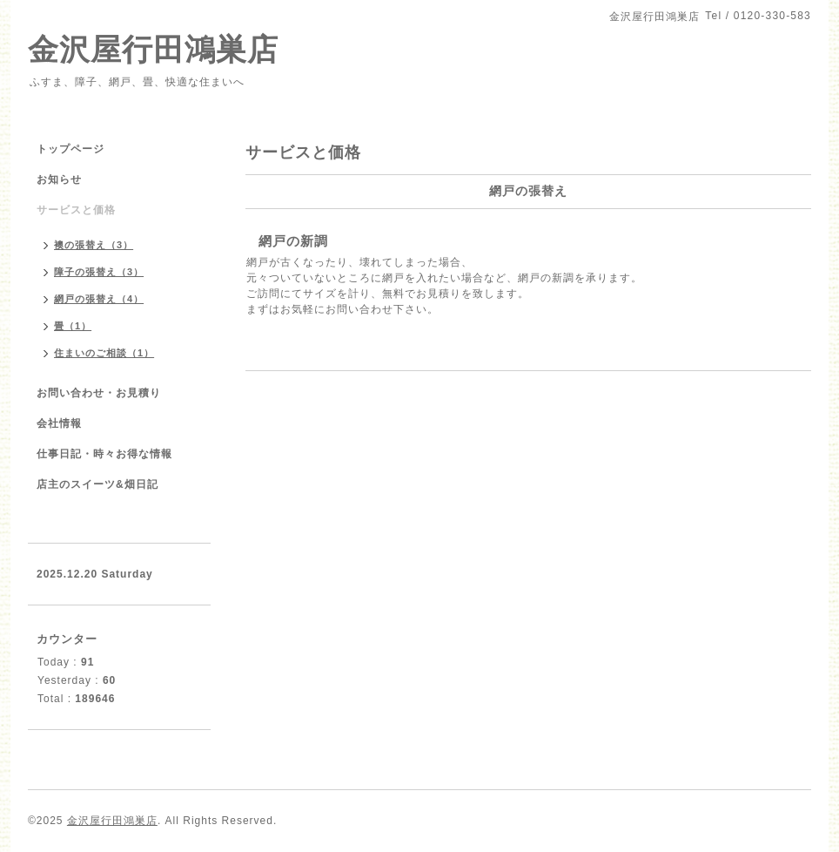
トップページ (70, 149)
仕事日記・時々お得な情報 (104, 454)
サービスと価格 (76, 210)
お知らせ (59, 179)
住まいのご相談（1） (104, 353)
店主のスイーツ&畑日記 (97, 484)
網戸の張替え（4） (99, 299)
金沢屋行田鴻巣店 (153, 49)
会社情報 (59, 423)
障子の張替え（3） (99, 272)
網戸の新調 (293, 240)
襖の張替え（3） (93, 245)
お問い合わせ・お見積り (99, 393)
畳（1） (72, 326)
